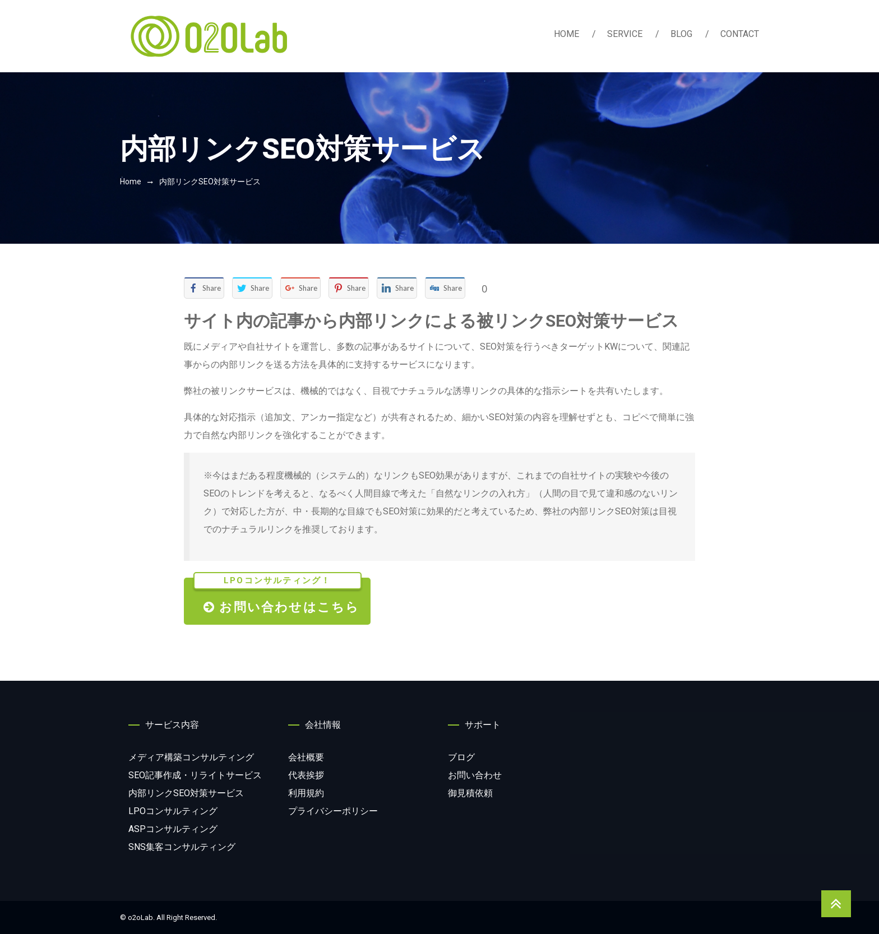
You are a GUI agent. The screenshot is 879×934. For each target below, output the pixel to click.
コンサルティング (191, 757)
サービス (195, 775)
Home (130, 181)
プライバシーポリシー (333, 811)
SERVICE (624, 34)
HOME (566, 34)
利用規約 (306, 793)
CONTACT (739, 34)
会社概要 (306, 757)
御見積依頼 (470, 793)
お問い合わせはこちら (277, 596)
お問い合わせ (475, 775)
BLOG (681, 34)
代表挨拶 (306, 775)
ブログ (461, 757)
